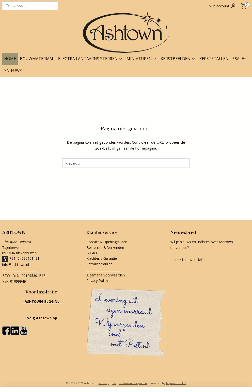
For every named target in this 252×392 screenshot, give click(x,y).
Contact (92, 241)
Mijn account (222, 6)
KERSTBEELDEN (178, 58)
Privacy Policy (97, 280)
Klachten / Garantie (101, 258)
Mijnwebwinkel (176, 383)
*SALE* (239, 58)
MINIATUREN (141, 58)
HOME (10, 58)
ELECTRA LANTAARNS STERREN (90, 58)
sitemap (104, 383)
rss (114, 383)
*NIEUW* (13, 70)
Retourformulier (99, 264)
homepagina (145, 148)
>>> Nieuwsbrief (188, 259)
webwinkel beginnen (133, 383)
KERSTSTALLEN (214, 58)
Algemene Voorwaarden (105, 275)
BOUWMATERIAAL (37, 58)
